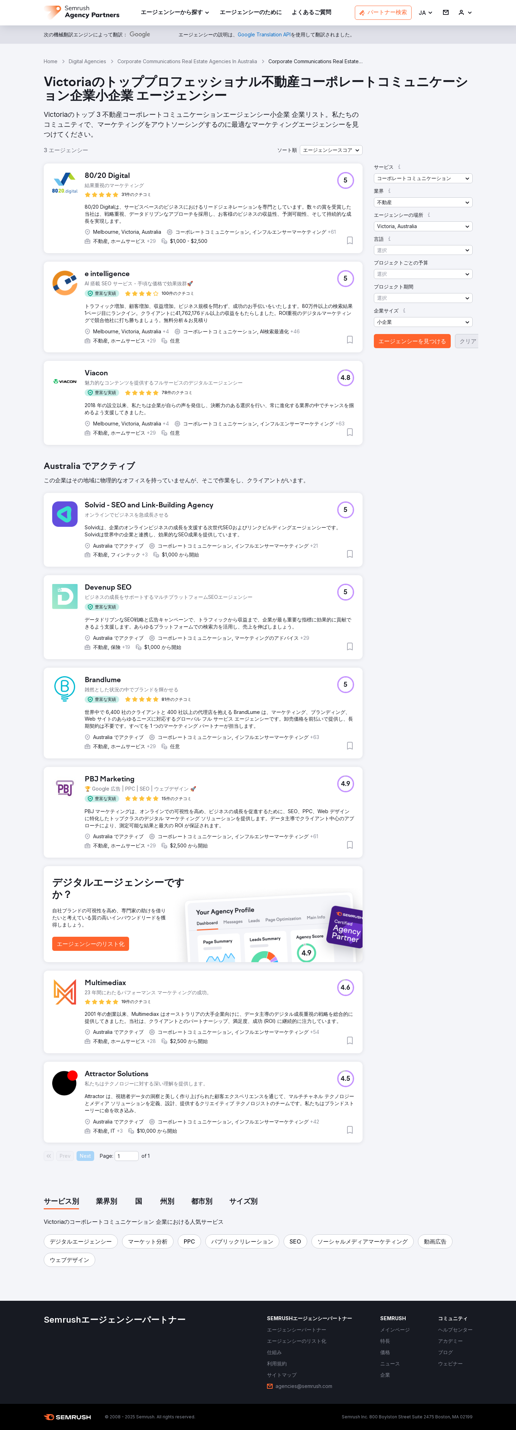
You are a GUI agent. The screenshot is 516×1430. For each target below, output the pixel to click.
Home (50, 61)
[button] (426, 13)
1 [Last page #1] (149, 1156)
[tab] (61, 1202)
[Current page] (126, 1156)
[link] (251, 12)
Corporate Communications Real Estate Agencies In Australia (187, 61)
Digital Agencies (87, 61)
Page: (106, 1156)
